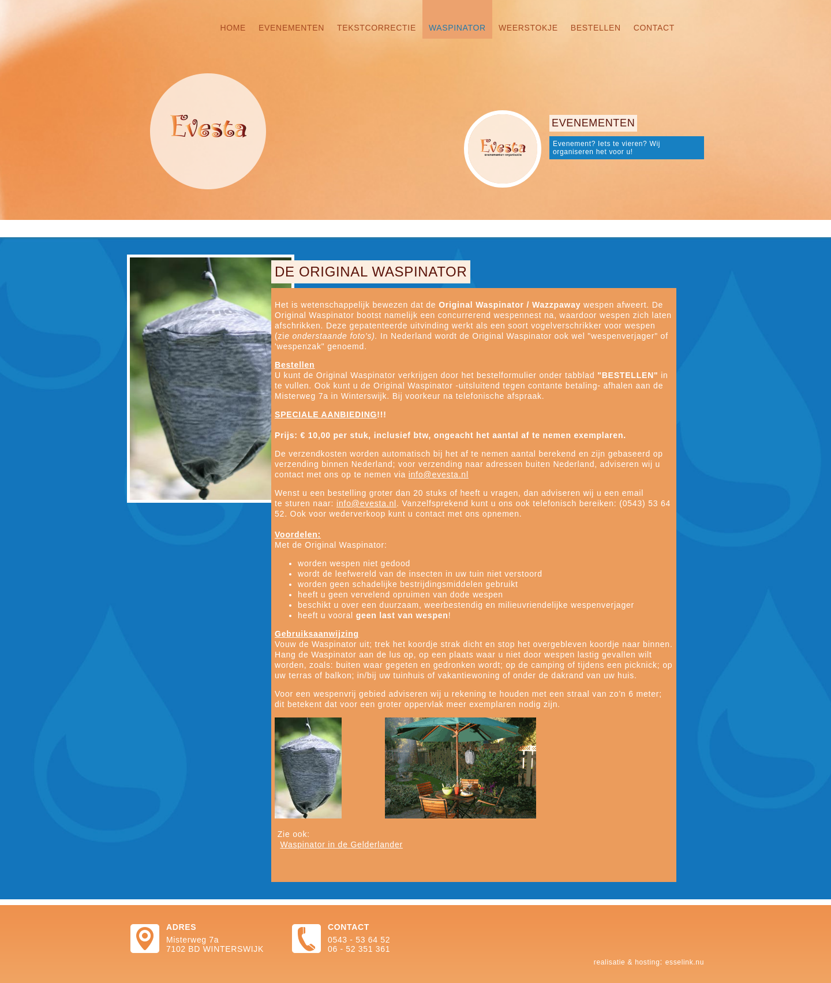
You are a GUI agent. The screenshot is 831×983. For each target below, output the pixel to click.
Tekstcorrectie (376, 27)
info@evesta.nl (439, 474)
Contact (654, 27)
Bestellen (596, 27)
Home (233, 27)
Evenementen (291, 27)
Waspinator (457, 27)
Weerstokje (528, 27)
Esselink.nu (684, 962)
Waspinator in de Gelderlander (341, 844)
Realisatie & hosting (627, 962)
